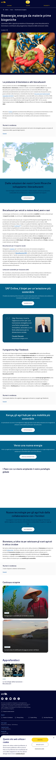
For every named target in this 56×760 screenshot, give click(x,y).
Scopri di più (28, 303)
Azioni (11, 9)
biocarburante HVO (21, 253)
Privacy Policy (20, 717)
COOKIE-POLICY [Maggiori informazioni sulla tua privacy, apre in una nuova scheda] (20, 754)
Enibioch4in (10, 550)
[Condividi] (4, 30)
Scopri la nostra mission (8, 711)
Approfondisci (28, 198)
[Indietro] (3, 10)
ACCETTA (40, 739)
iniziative (12, 249)
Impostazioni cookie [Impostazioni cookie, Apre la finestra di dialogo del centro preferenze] (39, 748)
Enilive (10, 112)
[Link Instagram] (6, 699)
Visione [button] (9, 5)
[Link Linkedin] (2, 699)
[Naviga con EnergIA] (28, 2)
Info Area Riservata (48, 717)
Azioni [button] (28, 5)
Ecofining (17, 226)
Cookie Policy (33, 717)
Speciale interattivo (28, 456)
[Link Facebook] (14, 699)
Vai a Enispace (28, 529)
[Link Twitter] (19, 699)
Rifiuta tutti (40, 744)
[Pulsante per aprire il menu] (54, 2)
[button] (3, 2)
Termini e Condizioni (8, 717)
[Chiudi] (53, 737)
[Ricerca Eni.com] (50, 2)
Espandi (5, 133)
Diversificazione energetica (20, 9)
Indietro (6, 9)
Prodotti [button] (47, 5)
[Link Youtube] (10, 699)
